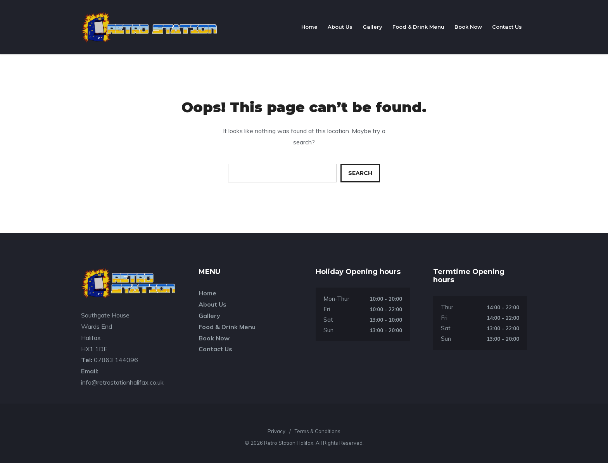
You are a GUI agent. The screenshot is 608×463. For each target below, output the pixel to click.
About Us (340, 27)
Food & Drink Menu (418, 27)
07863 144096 (116, 360)
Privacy (276, 431)
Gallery (372, 27)
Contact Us (507, 27)
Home (309, 27)
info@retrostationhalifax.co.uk (122, 382)
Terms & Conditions (317, 431)
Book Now (468, 27)
